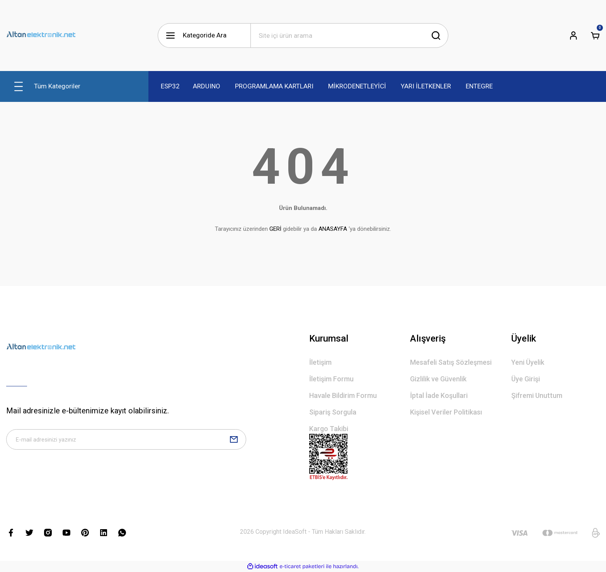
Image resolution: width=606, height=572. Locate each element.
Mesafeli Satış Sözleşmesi (451, 362)
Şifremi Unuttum (536, 395)
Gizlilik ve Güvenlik (438, 379)
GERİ (275, 228)
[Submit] (233, 441)
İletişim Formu (331, 379)
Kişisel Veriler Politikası (446, 412)
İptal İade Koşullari (439, 395)
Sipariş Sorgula (332, 412)
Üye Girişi (525, 379)
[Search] (349, 35)
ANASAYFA (332, 228)
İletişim (320, 362)
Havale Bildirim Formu (343, 395)
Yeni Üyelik (527, 362)
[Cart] (595, 35)
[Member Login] (573, 35)
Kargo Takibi (328, 429)
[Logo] (41, 35)
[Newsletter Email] (126, 441)
